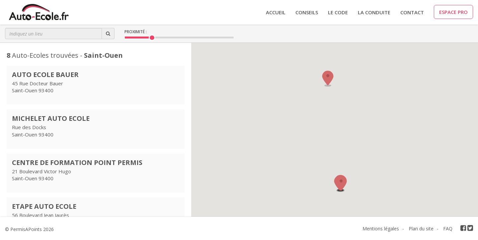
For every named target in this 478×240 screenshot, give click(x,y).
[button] (341, 184)
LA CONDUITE (374, 12)
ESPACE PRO (453, 12)
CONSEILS (306, 12)
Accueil (275, 12)
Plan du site (421, 228)
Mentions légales (380, 228)
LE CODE (338, 12)
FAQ (447, 228)
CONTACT (412, 12)
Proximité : (135, 32)
